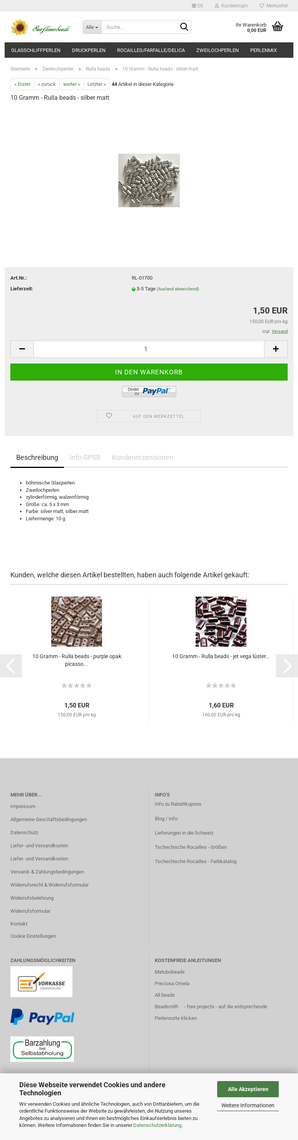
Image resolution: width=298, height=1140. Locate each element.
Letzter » (96, 84)
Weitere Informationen (248, 1105)
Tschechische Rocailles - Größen (191, 847)
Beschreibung (37, 457)
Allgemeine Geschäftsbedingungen (48, 819)
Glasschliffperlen (35, 50)
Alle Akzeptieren (248, 1089)
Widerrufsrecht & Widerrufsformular (49, 885)
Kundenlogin (231, 5)
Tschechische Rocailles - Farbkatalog (195, 861)
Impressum (22, 806)
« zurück (47, 84)
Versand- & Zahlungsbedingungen (47, 872)
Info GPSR (85, 457)
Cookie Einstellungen (33, 936)
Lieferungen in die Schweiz (184, 833)
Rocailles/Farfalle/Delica (151, 50)
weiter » (71, 84)
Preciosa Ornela (172, 983)
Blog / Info (166, 818)
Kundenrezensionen (142, 457)
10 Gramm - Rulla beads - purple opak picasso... (76, 660)
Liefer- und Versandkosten (39, 845)
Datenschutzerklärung (157, 1125)
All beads (165, 995)
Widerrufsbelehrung (32, 898)
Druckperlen (88, 50)
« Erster (22, 84)
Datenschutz (24, 832)
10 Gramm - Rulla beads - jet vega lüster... (221, 656)
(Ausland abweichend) (178, 289)
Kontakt (18, 924)
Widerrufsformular (30, 911)
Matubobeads (170, 972)
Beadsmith (166, 1006)
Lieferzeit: (21, 289)
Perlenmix (263, 50)
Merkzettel (273, 5)
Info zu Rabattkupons (178, 804)
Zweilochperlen (217, 50)
